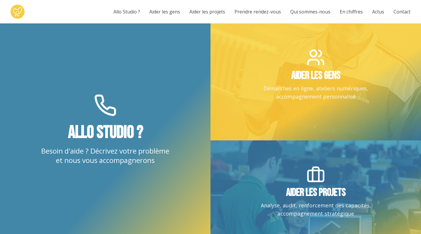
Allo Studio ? (126, 11)
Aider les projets (207, 11)
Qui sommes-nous (310, 11)
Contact (402, 11)
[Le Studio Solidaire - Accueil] (18, 12)
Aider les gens (164, 11)
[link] (315, 81)
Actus (378, 11)
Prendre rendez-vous (257, 11)
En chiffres (351, 11)
